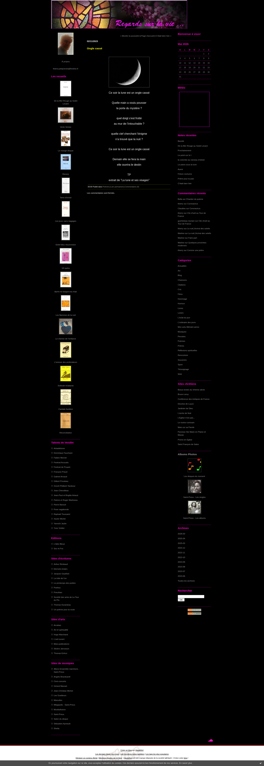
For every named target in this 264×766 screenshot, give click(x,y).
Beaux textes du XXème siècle (191, 390)
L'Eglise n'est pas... (186, 418)
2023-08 (181, 567)
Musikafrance (60, 709)
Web (180, 374)
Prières (181, 346)
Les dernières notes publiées (132, 754)
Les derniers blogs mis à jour (107, 754)
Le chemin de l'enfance (65, 339)
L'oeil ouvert (59, 639)
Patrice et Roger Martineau (66, 500)
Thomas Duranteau (62, 605)
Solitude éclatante (65, 385)
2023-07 (181, 571)
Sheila (56, 728)
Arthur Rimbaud (61, 564)
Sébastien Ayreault (62, 723)
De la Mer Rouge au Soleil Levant (193, 146)
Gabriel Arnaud (60, 476)
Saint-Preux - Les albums (194, 518)
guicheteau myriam (186, 221)
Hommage (182, 299)
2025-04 (181, 538)
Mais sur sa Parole (186, 427)
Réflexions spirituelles (187, 350)
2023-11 (181, 552)
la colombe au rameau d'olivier (191, 160)
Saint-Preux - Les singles (194, 497)
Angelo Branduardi (62, 677)
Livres (180, 308)
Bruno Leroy (183, 394)
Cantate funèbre (66, 409)
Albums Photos (187, 454)
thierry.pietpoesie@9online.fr (65, 69)
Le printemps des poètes (65, 583)
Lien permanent (117, 187)
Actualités (182, 266)
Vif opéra (66, 268)
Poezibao (58, 592)
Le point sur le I (184, 155)
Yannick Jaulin (60, 523)
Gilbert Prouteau (61, 481)
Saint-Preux (59, 714)
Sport (180, 364)
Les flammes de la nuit (66, 315)
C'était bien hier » (163, 36)
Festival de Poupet (62, 467)
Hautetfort (139, 750)
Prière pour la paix (186, 179)
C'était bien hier (185, 183)
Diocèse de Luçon (186, 404)
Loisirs (181, 313)
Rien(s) (65, 174)
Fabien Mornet (60, 458)
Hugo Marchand (61, 634)
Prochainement (184, 150)
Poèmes (181, 341)
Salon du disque (61, 719)
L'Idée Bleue (59, 544)
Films (180, 294)
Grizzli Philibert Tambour (64, 486)
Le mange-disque (65, 150)
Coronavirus (192, 204)
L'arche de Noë (184, 413)
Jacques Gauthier (61, 574)
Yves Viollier (59, 528)
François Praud (60, 472)
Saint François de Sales (188, 444)
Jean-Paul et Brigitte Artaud (66, 495)
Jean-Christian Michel (63, 691)
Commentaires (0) (132, 187)
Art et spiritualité (61, 630)
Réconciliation (65, 433)
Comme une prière (195, 250)
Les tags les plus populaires (157, 754)
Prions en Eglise (185, 440)
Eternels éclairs (60, 569)
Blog (180, 275)
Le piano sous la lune (187, 164)
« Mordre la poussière (130, 36)
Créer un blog (126, 750)
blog (185, 758)
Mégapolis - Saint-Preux (64, 705)
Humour (181, 303)
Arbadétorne (59, 448)
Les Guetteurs (60, 695)
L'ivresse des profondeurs (65, 362)
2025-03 (181, 543)
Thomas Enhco (60, 653)
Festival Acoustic (61, 462)
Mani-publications (61, 644)
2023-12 (181, 548)
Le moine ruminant (186, 422)
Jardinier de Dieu (185, 408)
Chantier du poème (194, 199)
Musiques (182, 332)
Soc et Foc (58, 548)
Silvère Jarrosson (61, 648)
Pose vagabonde (61, 509)
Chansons (182, 280)
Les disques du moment (194, 476)
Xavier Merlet (59, 519)
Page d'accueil (147, 36)
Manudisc (58, 700)
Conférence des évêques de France (194, 399)
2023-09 (181, 562)
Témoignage (183, 369)
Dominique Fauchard (63, 453)
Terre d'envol (65, 197)
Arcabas (57, 625)
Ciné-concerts (60, 681)
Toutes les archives (186, 581)
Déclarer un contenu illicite (86, 758)
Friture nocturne (185, 174)
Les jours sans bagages (65, 221)
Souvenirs (182, 360)
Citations (182, 285)
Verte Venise (65, 127)
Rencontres (183, 355)
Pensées (182, 336)
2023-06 (181, 576)
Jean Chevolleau (61, 490)
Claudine (182, 208)
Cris (179, 289)
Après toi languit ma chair (65, 291)
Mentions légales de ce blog (110, 758)
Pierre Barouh (60, 504)
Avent (180, 169)
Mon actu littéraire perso (188, 327)
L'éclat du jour (184, 317)
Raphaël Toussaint (62, 514)
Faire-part (192, 238)
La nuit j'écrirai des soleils (198, 228)
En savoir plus (185, 763)
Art (179, 271)
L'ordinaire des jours (187, 322)
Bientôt (181, 141)
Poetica (57, 587)
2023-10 (181, 557)
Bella (180, 199)
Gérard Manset (60, 686)
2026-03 (181, 534)
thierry (180, 204)
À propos (66, 61)
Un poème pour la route (64, 609)
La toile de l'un (60, 578)
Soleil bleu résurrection (65, 244)
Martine (181, 233)
